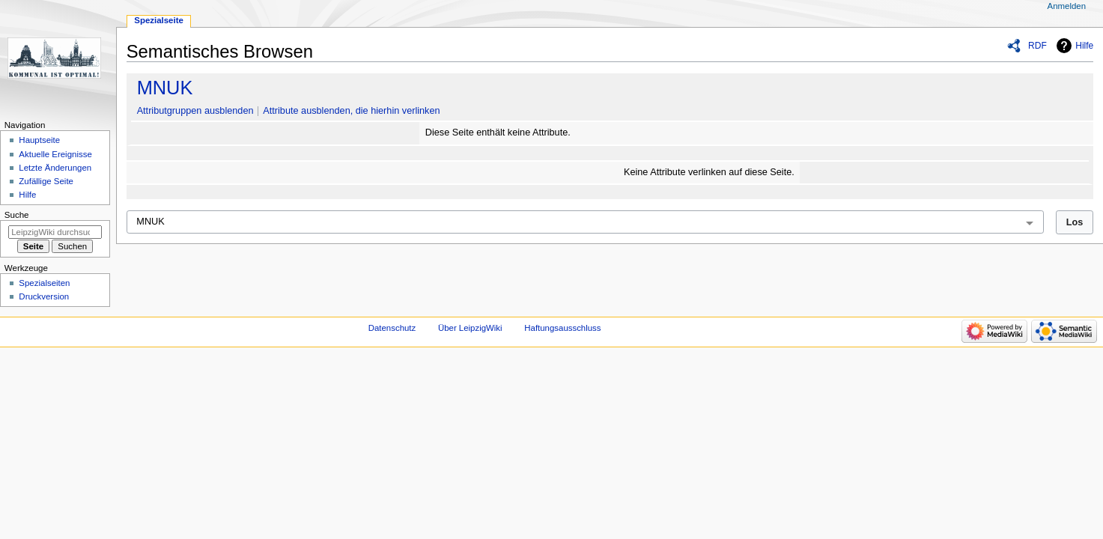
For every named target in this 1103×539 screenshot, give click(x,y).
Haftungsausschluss (562, 327)
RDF (1037, 45)
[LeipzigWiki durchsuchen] (55, 232)
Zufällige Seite (46, 181)
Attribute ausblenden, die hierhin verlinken (351, 111)
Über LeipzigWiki (470, 327)
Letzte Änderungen (55, 167)
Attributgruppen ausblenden (195, 111)
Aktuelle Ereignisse (55, 154)
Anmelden (1067, 5)
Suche (16, 214)
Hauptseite (39, 139)
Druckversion (44, 296)
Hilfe (1084, 45)
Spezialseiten (44, 282)
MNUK (165, 87)
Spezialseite (158, 20)
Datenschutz (392, 327)
